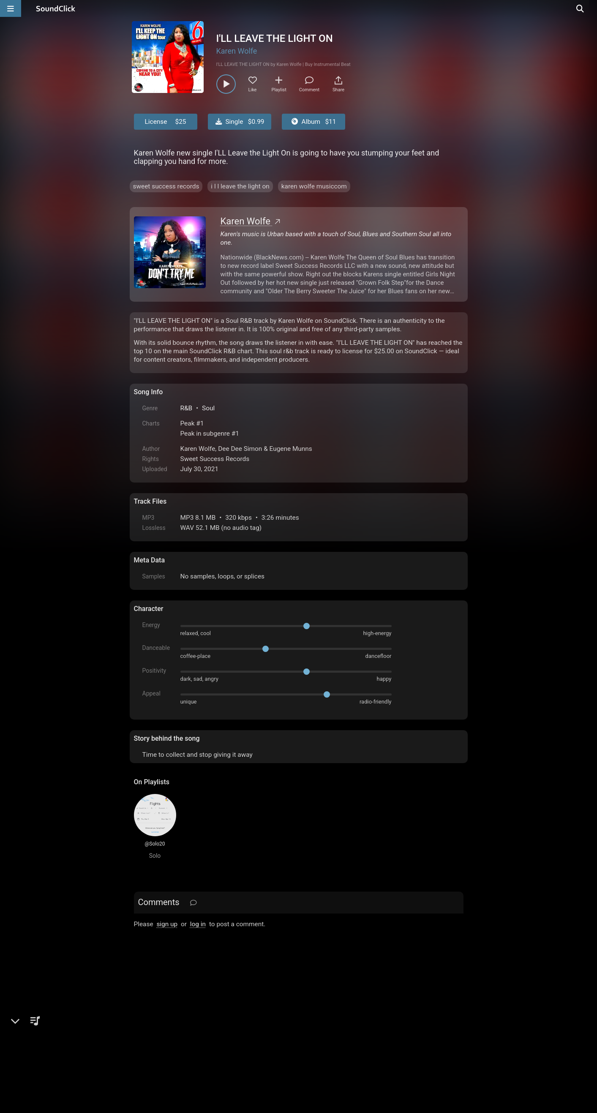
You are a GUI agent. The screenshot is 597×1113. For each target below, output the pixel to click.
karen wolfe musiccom (314, 186)
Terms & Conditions (211, 1017)
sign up (166, 924)
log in (198, 924)
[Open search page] (588, 8)
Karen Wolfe (236, 50)
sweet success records (166, 186)
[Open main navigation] (10, 8)
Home (146, 1017)
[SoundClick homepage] (56, 8)
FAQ (169, 1017)
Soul (208, 408)
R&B (186, 408)
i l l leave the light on (240, 186)
